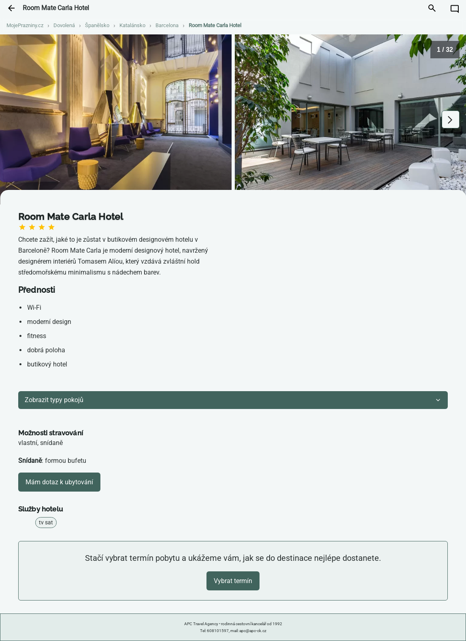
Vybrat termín (233, 581)
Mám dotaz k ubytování (59, 482)
